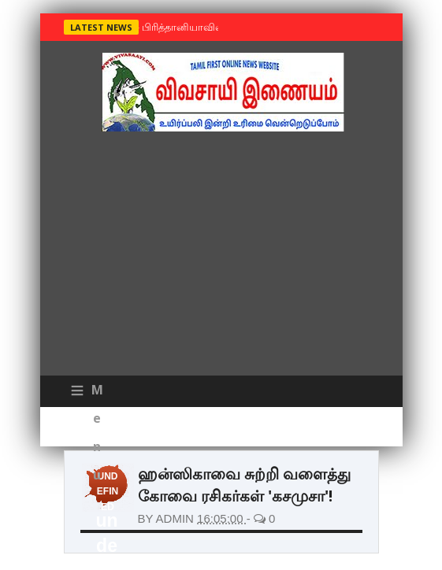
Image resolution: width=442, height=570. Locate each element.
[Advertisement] (221, 257)
